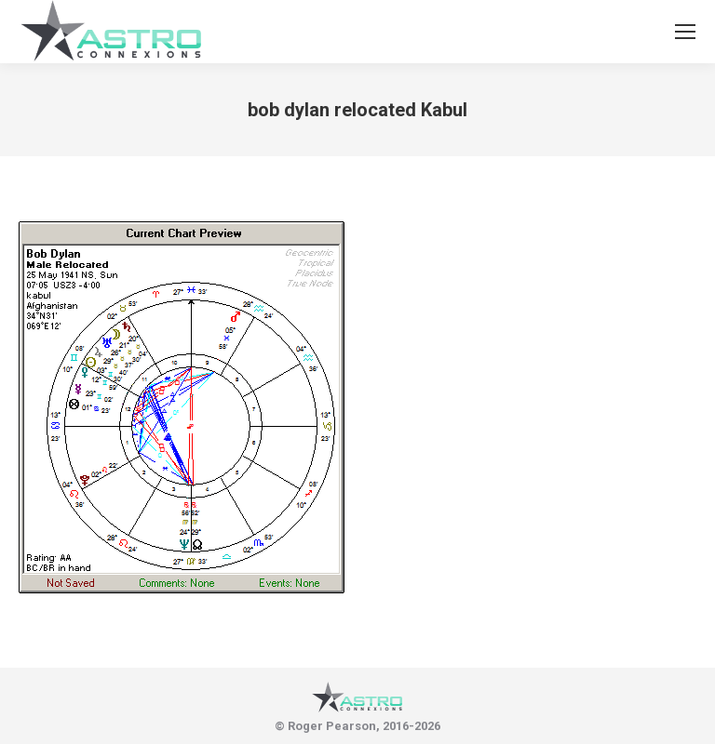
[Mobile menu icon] (685, 31)
